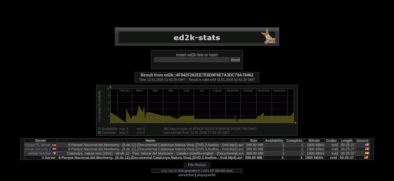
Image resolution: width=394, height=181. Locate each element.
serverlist (186, 175)
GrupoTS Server (38, 145)
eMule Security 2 (38, 149)
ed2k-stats (167, 170)
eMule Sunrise (39, 153)
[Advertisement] (197, 14)
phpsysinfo (206, 175)
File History (197, 165)
